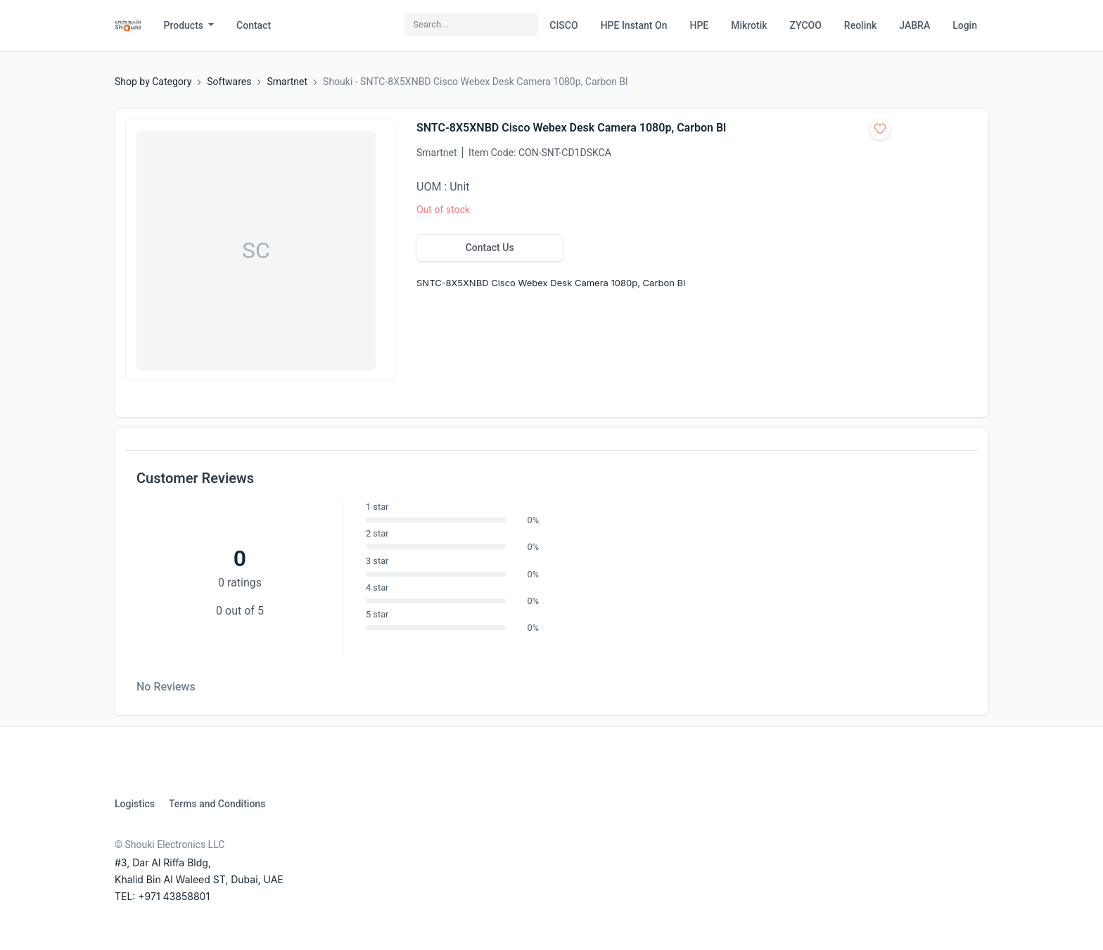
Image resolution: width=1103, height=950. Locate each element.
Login (964, 25)
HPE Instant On (634, 25)
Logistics (135, 803)
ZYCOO (806, 25)
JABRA (914, 25)
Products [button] (185, 25)
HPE (698, 25)
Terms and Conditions (217, 803)
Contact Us (490, 247)
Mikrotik (749, 25)
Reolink (860, 25)
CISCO (563, 25)
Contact (253, 25)
